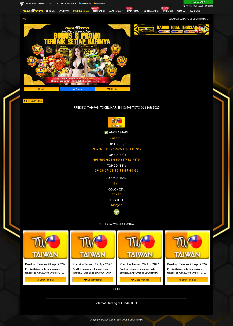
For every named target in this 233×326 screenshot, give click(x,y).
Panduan (195, 11)
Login (41, 89)
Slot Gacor (99, 11)
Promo (77, 89)
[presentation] (114, 289)
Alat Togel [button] (115, 11)
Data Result (133, 11)
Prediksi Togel (81, 11)
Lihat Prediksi (45, 279)
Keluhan (181, 11)
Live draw (64, 11)
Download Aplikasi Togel (36, 3)
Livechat (99, 3)
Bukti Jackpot (151, 11)
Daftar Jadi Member (66, 3)
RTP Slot (112, 89)
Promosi (168, 11)
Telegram (85, 3)
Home (50, 11)
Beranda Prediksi (33, 100)
